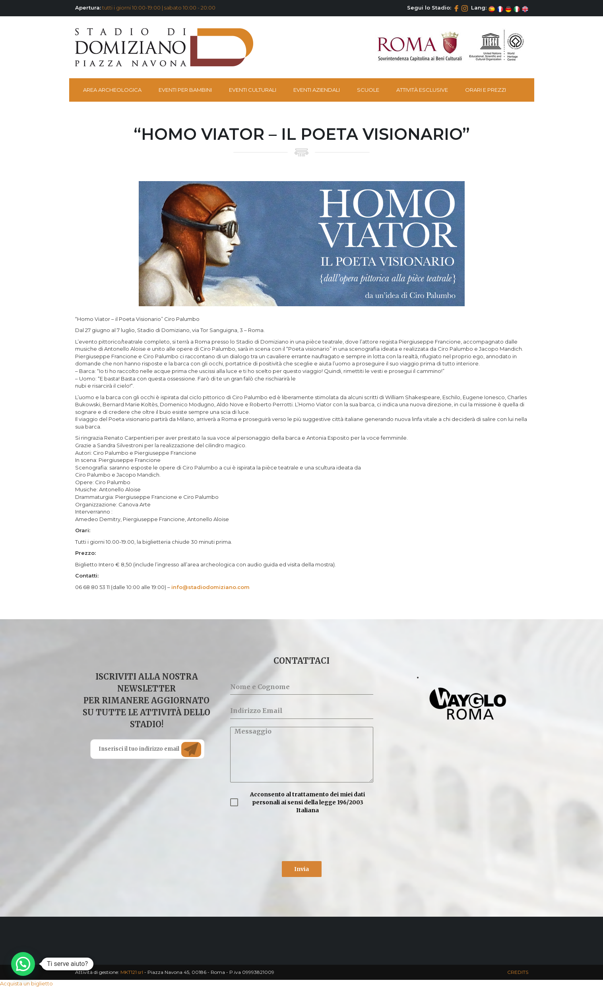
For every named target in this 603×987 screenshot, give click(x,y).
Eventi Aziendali (316, 90)
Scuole (368, 90)
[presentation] (290, 837)
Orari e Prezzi (485, 90)
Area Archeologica (112, 90)
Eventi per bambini (185, 90)
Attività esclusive (422, 90)
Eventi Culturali (252, 90)
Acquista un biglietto (26, 983)
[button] (23, 964)
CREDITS (517, 972)
